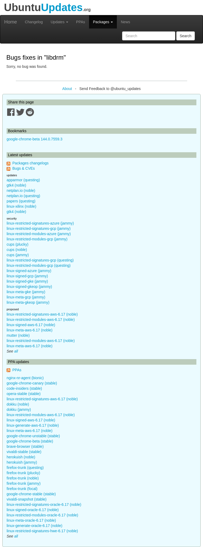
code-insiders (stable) (24, 388)
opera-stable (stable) (23, 394)
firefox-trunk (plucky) (23, 473)
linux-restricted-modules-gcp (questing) (39, 265)
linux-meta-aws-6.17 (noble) (30, 330)
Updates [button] (59, 22)
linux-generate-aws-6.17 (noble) (33, 425)
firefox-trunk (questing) (25, 467)
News (125, 22)
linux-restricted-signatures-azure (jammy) (40, 223)
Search (185, 36)
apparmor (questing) (23, 180)
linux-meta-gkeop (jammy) (28, 302)
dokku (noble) (18, 404)
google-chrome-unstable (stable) (33, 436)
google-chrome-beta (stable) (30, 441)
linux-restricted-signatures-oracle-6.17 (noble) (44, 504)
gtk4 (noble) (16, 185)
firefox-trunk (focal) (22, 489)
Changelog (34, 22)
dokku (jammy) (19, 409)
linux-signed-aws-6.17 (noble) (31, 325)
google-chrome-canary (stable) (32, 383)
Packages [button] (103, 22)
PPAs (80, 22)
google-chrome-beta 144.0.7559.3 (34, 139)
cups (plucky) (17, 244)
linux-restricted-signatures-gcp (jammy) (39, 228)
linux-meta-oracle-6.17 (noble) (31, 520)
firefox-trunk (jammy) (23, 483)
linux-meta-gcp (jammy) (26, 297)
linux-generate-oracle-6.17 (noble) (34, 526)
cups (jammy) (18, 255)
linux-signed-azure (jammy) (29, 271)
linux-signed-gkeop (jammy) (29, 286)
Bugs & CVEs (23, 168)
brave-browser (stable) (25, 446)
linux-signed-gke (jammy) (27, 281)
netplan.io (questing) (23, 196)
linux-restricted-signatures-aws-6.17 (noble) (42, 314)
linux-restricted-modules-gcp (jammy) (37, 239)
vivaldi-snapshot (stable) (27, 499)
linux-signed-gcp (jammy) (27, 276)
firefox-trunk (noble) (23, 478)
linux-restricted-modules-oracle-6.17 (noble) (42, 515)
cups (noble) (17, 250)
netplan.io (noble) (21, 190)
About (67, 89)
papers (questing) (21, 201)
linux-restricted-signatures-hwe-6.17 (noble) (42, 531)
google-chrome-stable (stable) (31, 494)
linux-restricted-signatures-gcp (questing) (40, 260)
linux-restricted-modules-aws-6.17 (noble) (41, 319)
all (16, 351)
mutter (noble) (18, 335)
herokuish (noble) (21, 457)
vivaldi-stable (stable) (24, 452)
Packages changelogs (30, 163)
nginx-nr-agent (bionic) (25, 378)
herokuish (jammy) (22, 462)
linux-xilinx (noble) (21, 206)
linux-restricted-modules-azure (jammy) (39, 234)
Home (10, 22)
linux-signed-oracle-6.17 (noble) (33, 510)
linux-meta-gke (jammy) (26, 292)
